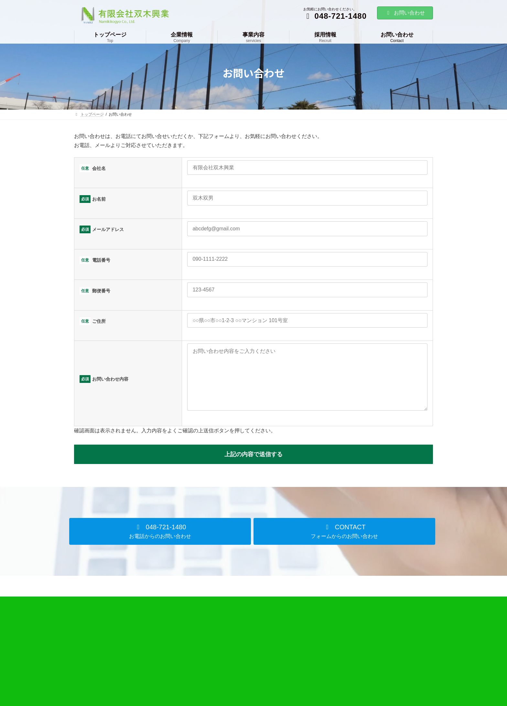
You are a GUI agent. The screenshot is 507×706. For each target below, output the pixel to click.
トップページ (212, 630)
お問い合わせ (405, 13)
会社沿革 (212, 664)
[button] (160, 544)
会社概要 (212, 653)
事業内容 (331, 630)
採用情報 (331, 641)
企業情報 (208, 641)
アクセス (212, 675)
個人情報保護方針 (339, 664)
